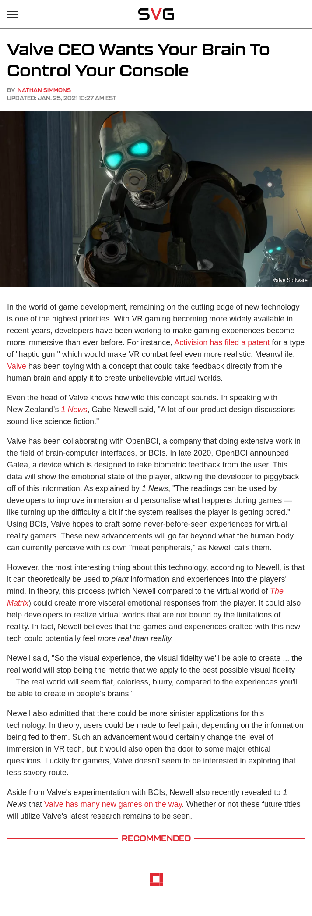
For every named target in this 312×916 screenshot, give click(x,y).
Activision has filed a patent (222, 342)
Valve (16, 366)
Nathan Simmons (44, 90)
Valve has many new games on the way (113, 804)
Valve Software (290, 280)
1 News (74, 409)
